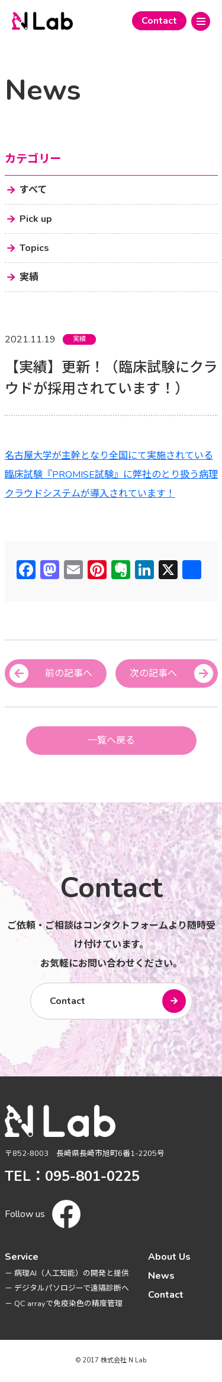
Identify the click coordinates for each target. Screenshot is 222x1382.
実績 (79, 339)
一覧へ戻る (111, 740)
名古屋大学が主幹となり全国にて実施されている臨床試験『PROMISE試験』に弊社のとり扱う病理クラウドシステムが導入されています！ (111, 474)
